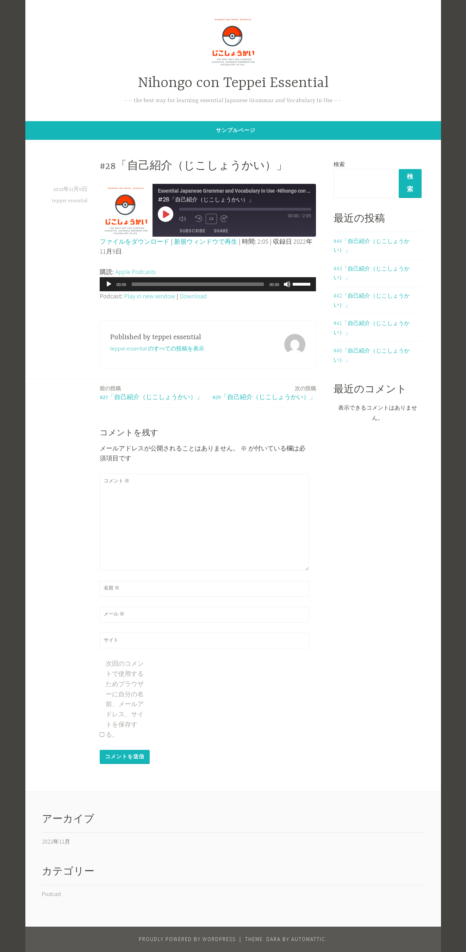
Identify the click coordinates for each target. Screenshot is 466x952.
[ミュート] (287, 284)
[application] (208, 284)
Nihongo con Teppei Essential (233, 83)
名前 (111, 588)
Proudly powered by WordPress (187, 939)
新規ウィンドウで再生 (205, 241)
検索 (339, 164)
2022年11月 (56, 841)
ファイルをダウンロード (134, 241)
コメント (116, 481)
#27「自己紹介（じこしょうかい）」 (151, 392)
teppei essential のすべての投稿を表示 (157, 348)
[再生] (108, 284)
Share (221, 231)
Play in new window (149, 296)
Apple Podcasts (135, 272)
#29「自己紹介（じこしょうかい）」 (264, 392)
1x (211, 218)
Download (193, 296)
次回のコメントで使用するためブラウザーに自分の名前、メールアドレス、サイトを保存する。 (125, 699)
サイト (111, 640)
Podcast (51, 893)
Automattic (308, 939)
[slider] (198, 284)
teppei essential (69, 201)
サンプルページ (235, 130)
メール (114, 614)
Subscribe (192, 231)
